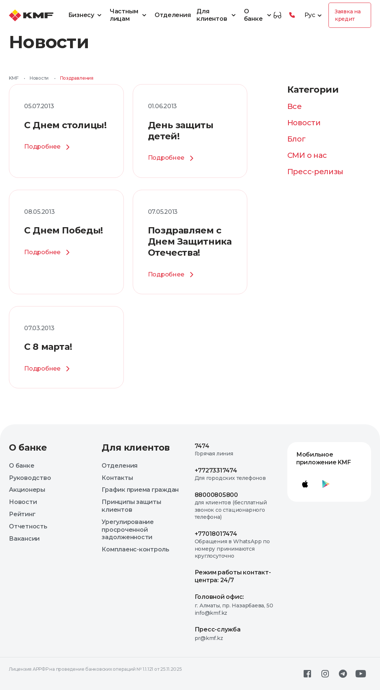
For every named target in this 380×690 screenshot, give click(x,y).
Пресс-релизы (315, 171)
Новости (39, 78)
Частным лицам (129, 15)
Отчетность (28, 526)
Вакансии (24, 538)
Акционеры (27, 489)
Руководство (30, 477)
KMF (13, 78)
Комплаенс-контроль (135, 549)
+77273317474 (216, 470)
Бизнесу (86, 15)
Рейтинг (22, 514)
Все (294, 106)
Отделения (173, 15)
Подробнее (48, 147)
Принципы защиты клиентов (131, 505)
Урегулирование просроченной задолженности (128, 529)
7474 (202, 446)
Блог (296, 139)
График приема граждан (140, 489)
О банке (259, 15)
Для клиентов (217, 15)
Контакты (117, 477)
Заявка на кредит (348, 15)
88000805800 (216, 494)
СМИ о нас (307, 155)
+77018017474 (216, 533)
